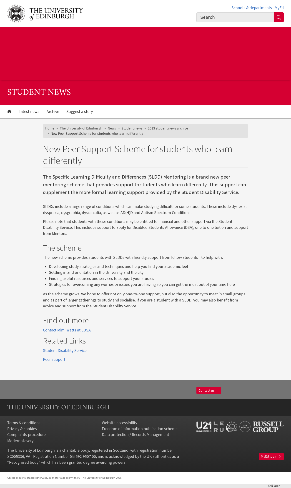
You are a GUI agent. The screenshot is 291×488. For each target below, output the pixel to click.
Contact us (208, 390)
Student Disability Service (65, 350)
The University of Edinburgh (81, 128)
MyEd (279, 7)
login (276, 485)
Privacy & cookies (22, 428)
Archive (53, 111)
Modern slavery (20, 440)
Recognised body (23, 462)
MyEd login (271, 456)
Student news (131, 128)
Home (49, 128)
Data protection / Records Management (135, 434)
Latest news (29, 111)
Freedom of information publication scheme (140, 428)
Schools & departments (251, 7)
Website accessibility (119, 422)
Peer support (54, 359)
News (112, 128)
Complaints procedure (26, 434)
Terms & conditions (23, 422)
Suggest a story (79, 111)
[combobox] (235, 17)
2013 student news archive (168, 128)
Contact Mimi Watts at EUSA (67, 330)
